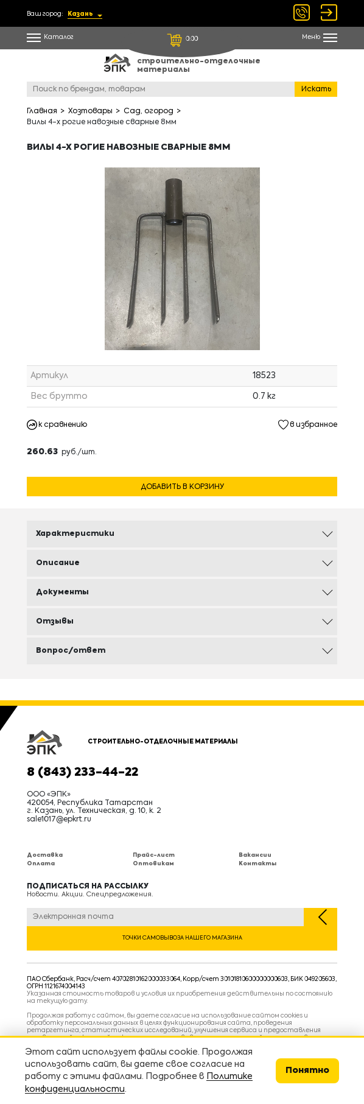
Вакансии (255, 855)
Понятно (307, 1070)
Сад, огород (148, 111)
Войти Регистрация (329, 12)
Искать (316, 89)
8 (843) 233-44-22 (82, 773)
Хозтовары (90, 111)
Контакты (257, 864)
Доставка (45, 855)
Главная (42, 111)
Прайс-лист (154, 855)
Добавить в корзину (182, 487)
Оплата (41, 864)
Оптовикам (153, 864)
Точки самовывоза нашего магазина (182, 938)
